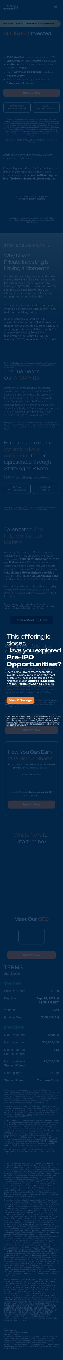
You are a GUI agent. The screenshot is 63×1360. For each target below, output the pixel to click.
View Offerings (20, 700)
